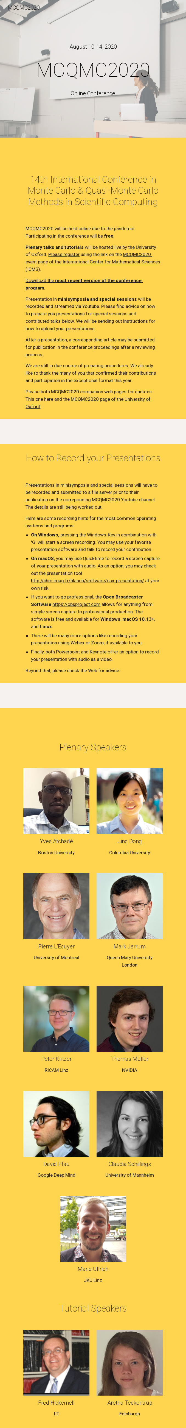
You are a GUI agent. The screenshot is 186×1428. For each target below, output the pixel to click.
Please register (64, 254)
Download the (40, 280)
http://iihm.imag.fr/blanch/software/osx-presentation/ (87, 580)
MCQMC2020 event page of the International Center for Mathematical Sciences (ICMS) (93, 262)
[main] (92, 47)
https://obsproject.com (76, 604)
